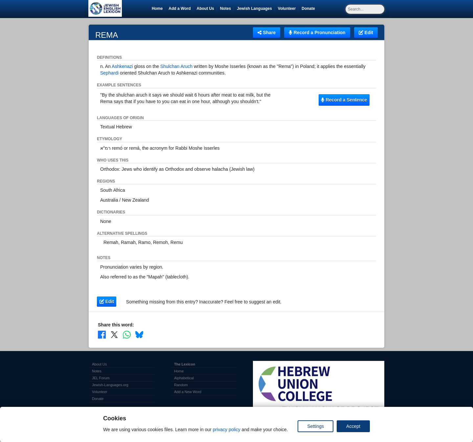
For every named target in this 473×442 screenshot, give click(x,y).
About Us (205, 8)
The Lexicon (184, 364)
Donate (309, 8)
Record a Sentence (344, 99)
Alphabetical (184, 378)
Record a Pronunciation (317, 32)
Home (157, 8)
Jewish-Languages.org (110, 385)
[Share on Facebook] (102, 335)
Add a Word (180, 8)
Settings (315, 426)
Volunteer (288, 8)
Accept (353, 426)
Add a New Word (187, 392)
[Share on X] (114, 335)
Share (267, 32)
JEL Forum (100, 378)
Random (181, 385)
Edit (366, 32)
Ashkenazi (122, 66)
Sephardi (109, 73)
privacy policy (226, 429)
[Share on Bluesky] (139, 335)
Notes (225, 8)
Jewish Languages (255, 8)
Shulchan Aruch (176, 66)
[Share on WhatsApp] (127, 335)
